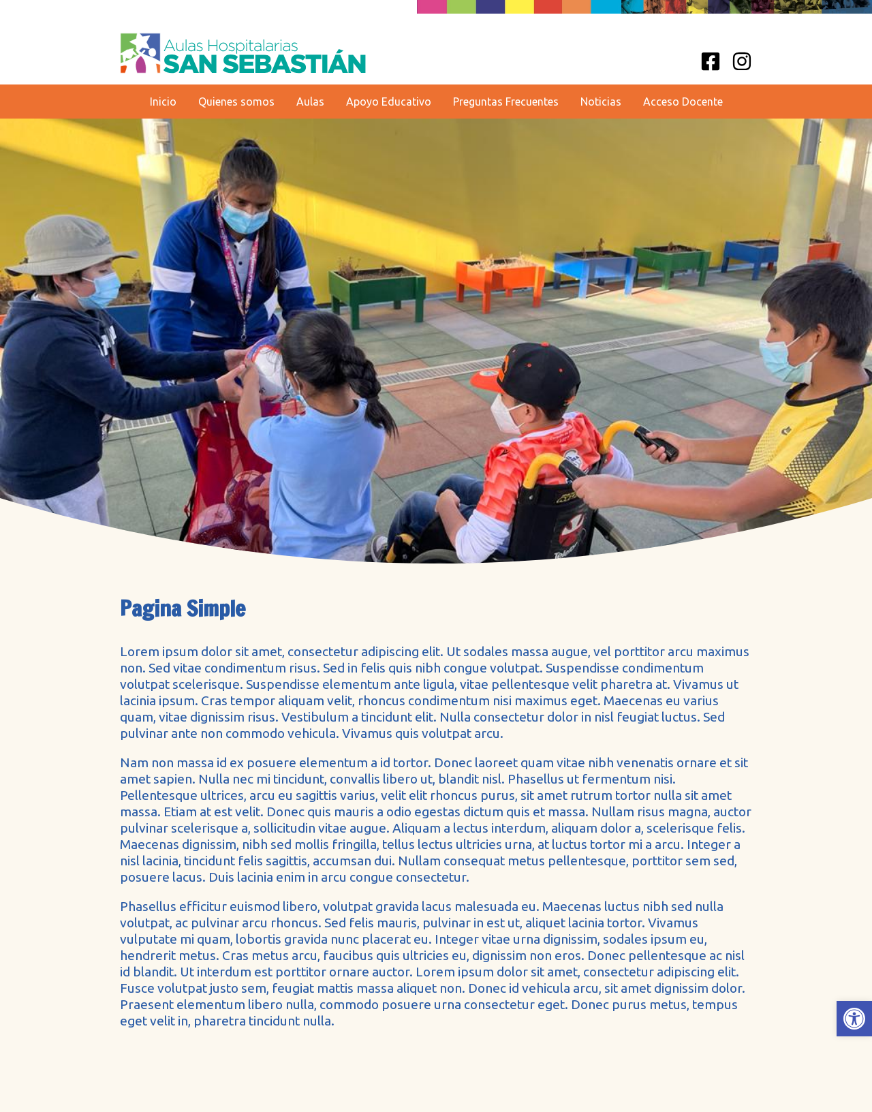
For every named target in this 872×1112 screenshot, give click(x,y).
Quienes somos (236, 101)
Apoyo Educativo (388, 101)
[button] (854, 1018)
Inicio (163, 101)
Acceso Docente (683, 101)
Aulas (310, 101)
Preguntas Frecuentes (506, 101)
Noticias (600, 101)
